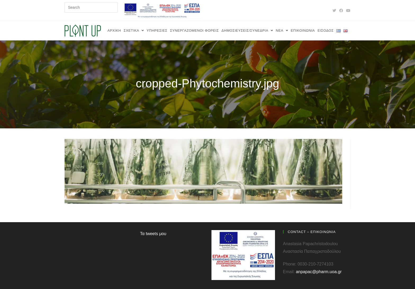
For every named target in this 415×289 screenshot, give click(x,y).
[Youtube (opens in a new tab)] (347, 10)
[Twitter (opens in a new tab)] (334, 10)
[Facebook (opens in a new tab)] (341, 10)
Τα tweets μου (153, 233)
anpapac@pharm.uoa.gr (319, 271)
